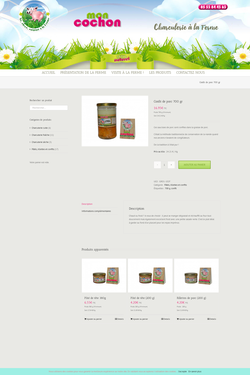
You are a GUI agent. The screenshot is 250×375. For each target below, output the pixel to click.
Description (87, 203)
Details (120, 319)
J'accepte (182, 371)
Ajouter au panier (194, 164)
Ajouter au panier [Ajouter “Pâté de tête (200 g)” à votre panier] (140, 319)
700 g (167, 188)
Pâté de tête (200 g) (143, 298)
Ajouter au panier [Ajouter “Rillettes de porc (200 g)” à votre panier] (186, 319)
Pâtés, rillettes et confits (175, 184)
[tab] (100, 204)
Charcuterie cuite (40, 127)
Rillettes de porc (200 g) (191, 298)
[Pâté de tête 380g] (104, 275)
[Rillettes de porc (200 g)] (196, 275)
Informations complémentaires (96, 211)
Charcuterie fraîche (40, 134)
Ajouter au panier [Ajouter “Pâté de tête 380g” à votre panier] (94, 319)
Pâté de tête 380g (95, 298)
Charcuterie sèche (40, 142)
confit (173, 188)
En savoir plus (194, 371)
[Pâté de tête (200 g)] (150, 275)
